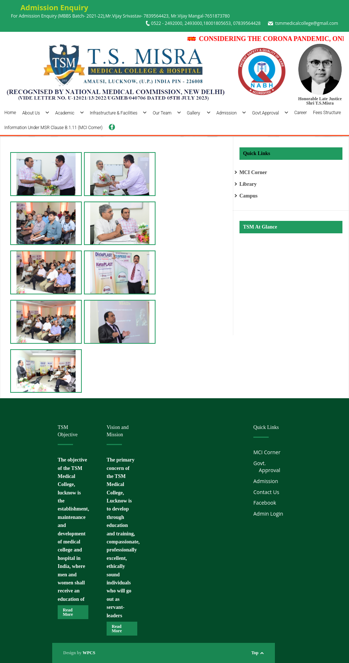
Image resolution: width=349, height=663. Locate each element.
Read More (68, 612)
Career (300, 112)
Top (254, 652)
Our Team (166, 113)
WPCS (89, 652)
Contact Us (266, 492)
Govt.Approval (270, 113)
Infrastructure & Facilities (118, 113)
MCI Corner (253, 172)
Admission (231, 113)
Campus (248, 196)
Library (248, 184)
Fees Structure (327, 112)
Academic (69, 113)
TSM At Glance (260, 227)
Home (10, 112)
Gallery (198, 113)
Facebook (264, 502)
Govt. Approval (266, 467)
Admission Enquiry (49, 7)
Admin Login (268, 513)
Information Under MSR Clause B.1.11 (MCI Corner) (53, 127)
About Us (35, 113)
